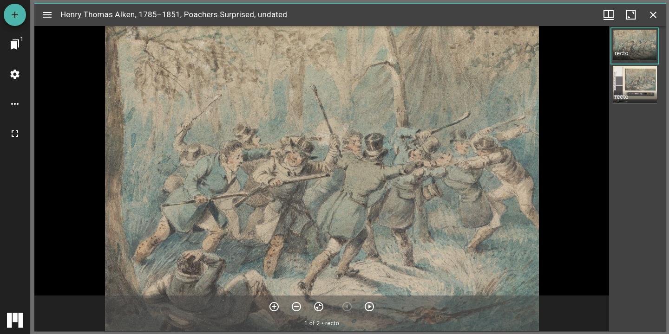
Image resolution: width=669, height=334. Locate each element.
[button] (634, 46)
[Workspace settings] (15, 74)
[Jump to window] (15, 44)
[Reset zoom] (319, 306)
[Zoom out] (296, 306)
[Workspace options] (15, 104)
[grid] (637, 178)
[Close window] (653, 15)
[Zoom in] (274, 306)
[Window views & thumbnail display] (608, 15)
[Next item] (369, 306)
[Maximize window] (631, 15)
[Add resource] (15, 15)
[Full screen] (15, 133)
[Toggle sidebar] (47, 15)
